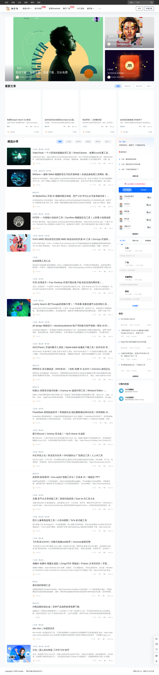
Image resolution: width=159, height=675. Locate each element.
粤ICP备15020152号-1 (34, 671)
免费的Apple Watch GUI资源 (19, 120)
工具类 (84, 126)
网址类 (41, 149)
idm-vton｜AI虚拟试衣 (43, 628)
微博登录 (124, 152)
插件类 (41, 646)
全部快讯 (135, 376)
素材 (8, 126)
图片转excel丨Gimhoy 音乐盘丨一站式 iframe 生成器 (59, 434)
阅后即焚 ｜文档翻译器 (92, 120)
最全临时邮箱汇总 (41, 585)
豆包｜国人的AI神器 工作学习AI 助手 (51, 650)
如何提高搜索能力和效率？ (131, 120)
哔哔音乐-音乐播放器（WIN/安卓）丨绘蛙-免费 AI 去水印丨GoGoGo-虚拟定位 (71, 369)
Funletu (20, 671)
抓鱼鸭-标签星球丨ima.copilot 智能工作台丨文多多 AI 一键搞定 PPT (66, 477)
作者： (135, 325)
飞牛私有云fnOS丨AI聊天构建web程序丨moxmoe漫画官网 (61, 542)
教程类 (47, 126)
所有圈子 (135, 306)
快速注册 (149, 8)
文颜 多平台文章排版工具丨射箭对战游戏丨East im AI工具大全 (64, 498)
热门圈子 (123, 240)
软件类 (47, 149)
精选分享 (27, 8)
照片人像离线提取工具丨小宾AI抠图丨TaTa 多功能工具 (60, 520)
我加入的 (135, 240)
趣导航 (90, 8)
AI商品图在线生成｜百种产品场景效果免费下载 (56, 607)
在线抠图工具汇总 (41, 261)
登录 (139, 8)
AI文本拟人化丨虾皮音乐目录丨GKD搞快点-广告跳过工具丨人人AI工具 (68, 455)
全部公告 (135, 176)
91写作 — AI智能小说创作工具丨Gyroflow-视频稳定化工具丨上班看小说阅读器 (72, 217)
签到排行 (135, 234)
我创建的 (148, 240)
